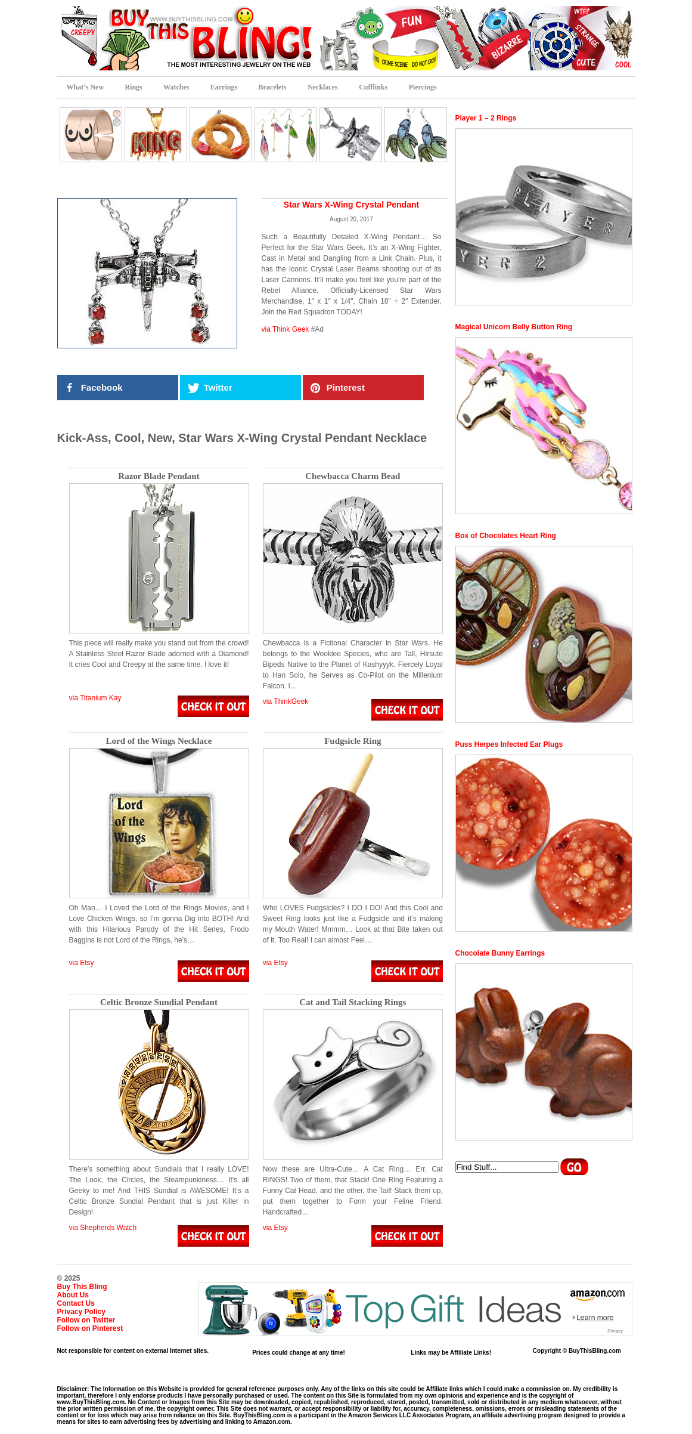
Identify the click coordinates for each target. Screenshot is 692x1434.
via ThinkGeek (285, 701)
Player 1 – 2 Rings (486, 118)
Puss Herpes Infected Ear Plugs (509, 744)
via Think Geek (285, 329)
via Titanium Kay (95, 698)
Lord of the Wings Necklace (159, 741)
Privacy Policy (81, 1312)
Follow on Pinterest (90, 1328)
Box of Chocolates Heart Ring (505, 535)
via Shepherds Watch (103, 1227)
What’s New (85, 87)
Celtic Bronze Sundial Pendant (159, 1002)
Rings (133, 87)
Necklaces (323, 87)
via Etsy (81, 963)
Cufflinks (373, 87)
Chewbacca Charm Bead (352, 476)
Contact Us (76, 1303)
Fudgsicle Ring (352, 741)
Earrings (223, 87)
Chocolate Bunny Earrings (500, 953)
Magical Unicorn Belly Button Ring (514, 327)
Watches (176, 87)
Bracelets (272, 87)
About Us (73, 1295)
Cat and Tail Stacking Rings (352, 1002)
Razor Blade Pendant (158, 476)
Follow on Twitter (86, 1320)
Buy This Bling (82, 1286)
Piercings (423, 87)
